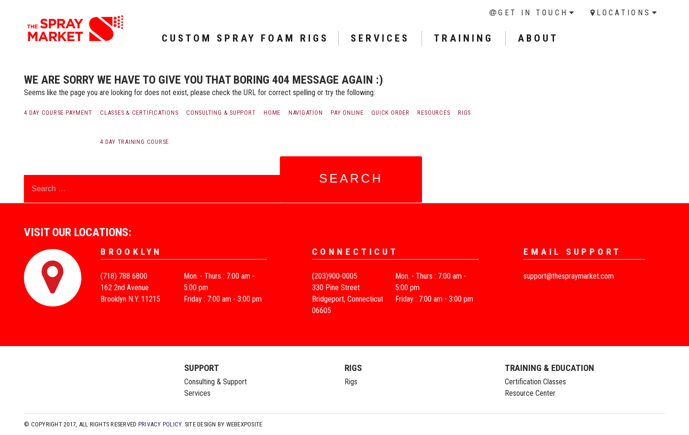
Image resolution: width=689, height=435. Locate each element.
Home (272, 112)
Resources (433, 112)
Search (351, 178)
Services (197, 393)
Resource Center (530, 393)
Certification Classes (535, 381)
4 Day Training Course (134, 141)
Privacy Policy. (160, 424)
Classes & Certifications (139, 112)
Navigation (306, 112)
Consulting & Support (221, 112)
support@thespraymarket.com (568, 276)
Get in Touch (533, 12)
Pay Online (347, 112)
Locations (624, 12)
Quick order (390, 112)
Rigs (464, 112)
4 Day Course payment (58, 112)
